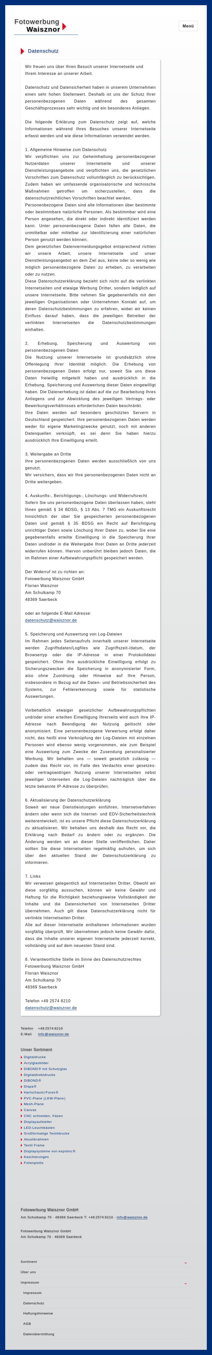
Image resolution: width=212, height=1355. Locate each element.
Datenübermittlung (38, 1334)
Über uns (28, 1272)
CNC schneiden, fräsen (43, 1116)
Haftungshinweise (38, 1313)
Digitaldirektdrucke (39, 1075)
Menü (188, 26)
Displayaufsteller (38, 1122)
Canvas (30, 1110)
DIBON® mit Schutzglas (45, 1069)
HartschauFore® (41, 1092)
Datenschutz (33, 1303)
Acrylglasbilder (36, 1063)
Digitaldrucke (35, 1057)
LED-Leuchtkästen (39, 1128)
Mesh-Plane (34, 1104)
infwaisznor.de (53, 1034)
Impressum (30, 1282)
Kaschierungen (36, 1157)
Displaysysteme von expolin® (50, 1151)
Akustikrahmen (36, 1139)
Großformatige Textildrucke (46, 1133)
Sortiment (29, 1262)
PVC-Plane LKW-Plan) (44, 1098)
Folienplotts (33, 1163)
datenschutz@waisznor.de (51, 620)
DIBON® (32, 1080)
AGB (27, 1324)
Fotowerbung (36, 21)
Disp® (30, 1086)
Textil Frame (34, 1145)
